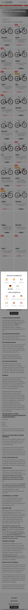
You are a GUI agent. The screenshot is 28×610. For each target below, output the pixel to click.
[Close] (25, 273)
